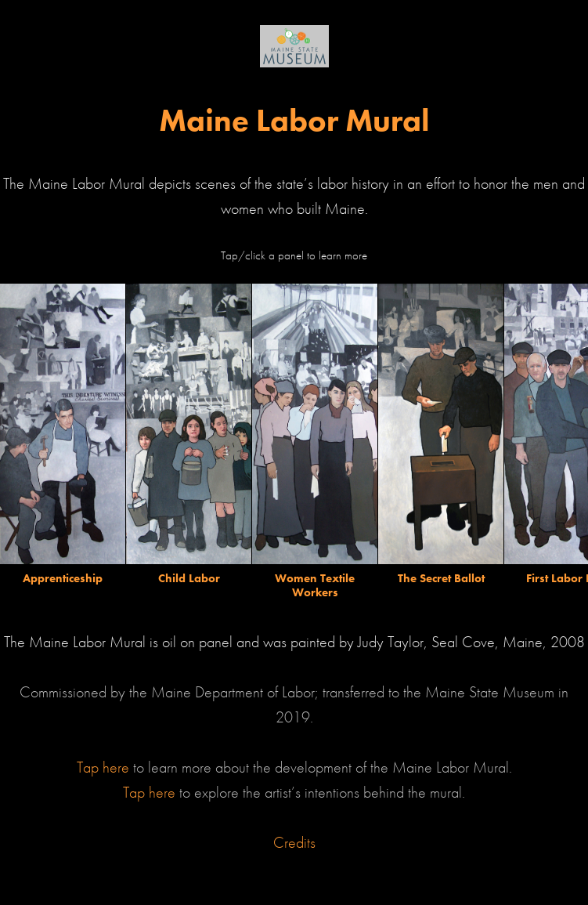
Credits (294, 842)
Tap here (105, 767)
